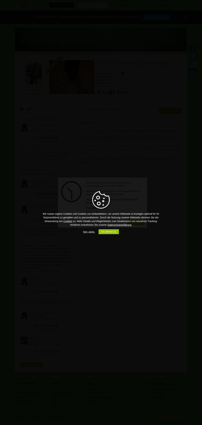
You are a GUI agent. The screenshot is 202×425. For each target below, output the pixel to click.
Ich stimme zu (108, 231)
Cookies (67, 221)
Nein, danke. (89, 232)
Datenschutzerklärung (119, 224)
